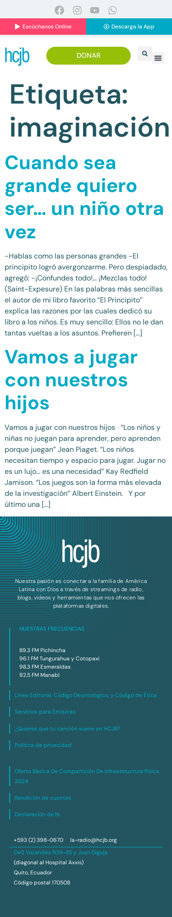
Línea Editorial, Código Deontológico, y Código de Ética (86, 695)
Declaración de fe (37, 814)
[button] (145, 53)
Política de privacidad (43, 745)
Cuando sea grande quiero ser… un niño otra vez (84, 197)
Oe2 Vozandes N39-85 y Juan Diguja (61, 852)
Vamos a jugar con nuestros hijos (71, 380)
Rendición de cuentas (43, 798)
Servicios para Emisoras (45, 711)
